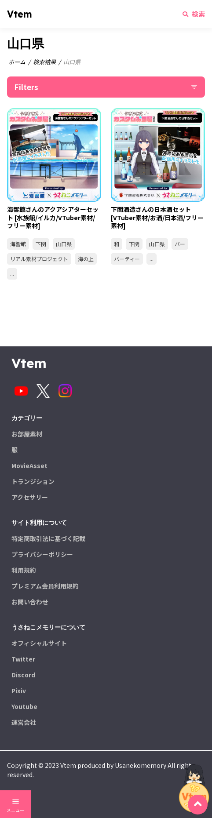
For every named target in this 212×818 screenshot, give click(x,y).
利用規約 (23, 570)
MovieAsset (29, 465)
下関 (41, 243)
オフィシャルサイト (39, 643)
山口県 (64, 243)
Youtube (24, 706)
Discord (23, 674)
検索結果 (44, 62)
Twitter (23, 658)
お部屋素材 (26, 433)
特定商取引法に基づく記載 (48, 538)
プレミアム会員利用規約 (45, 586)
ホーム (17, 62)
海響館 (18, 243)
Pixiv (18, 690)
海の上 (86, 258)
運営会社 (23, 722)
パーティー (127, 258)
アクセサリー (29, 497)
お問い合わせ (29, 601)
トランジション (33, 481)
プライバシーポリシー (42, 554)
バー (180, 243)
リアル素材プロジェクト (39, 258)
